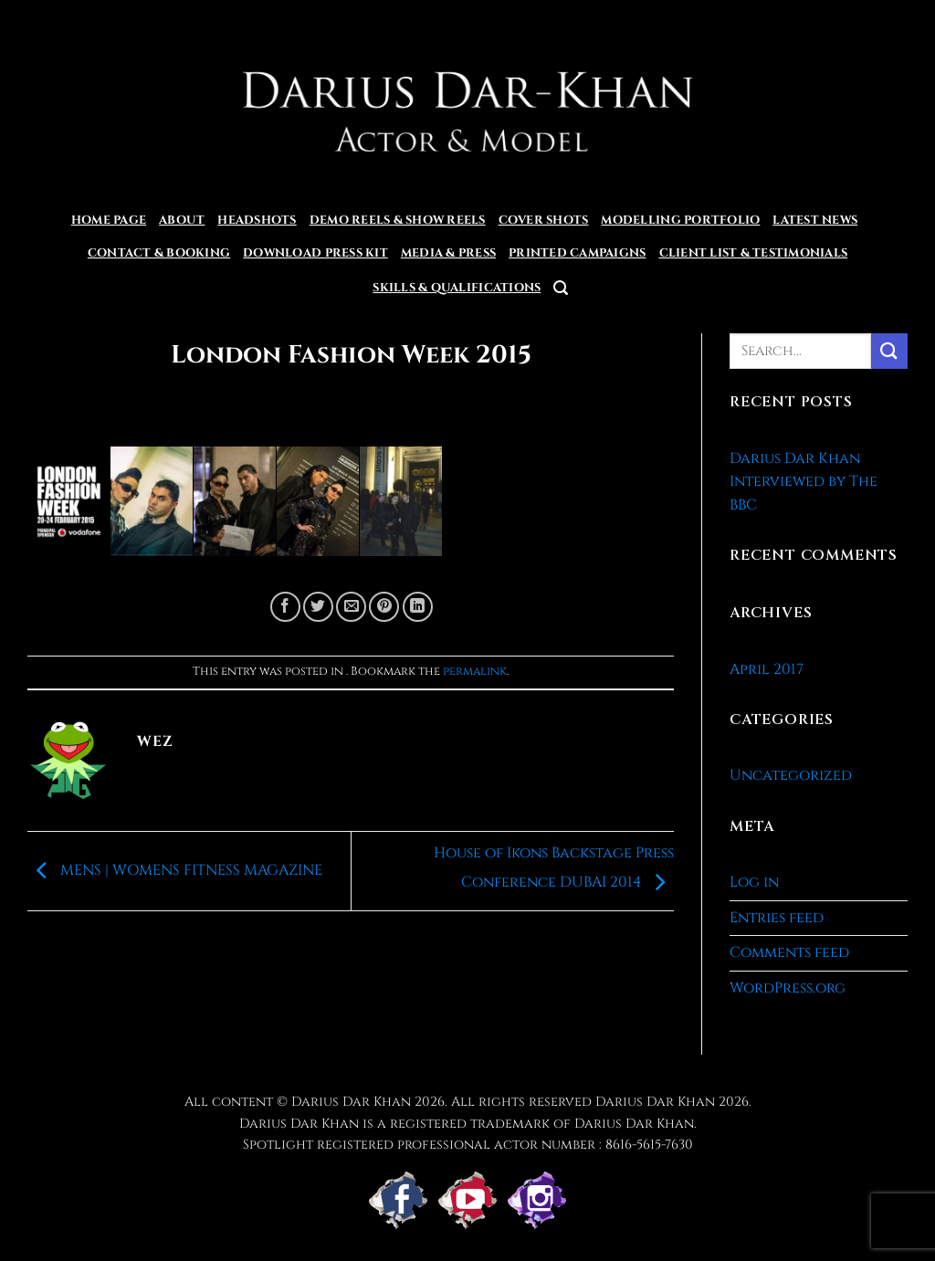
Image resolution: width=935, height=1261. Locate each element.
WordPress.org (788, 988)
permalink (475, 671)
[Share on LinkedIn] (418, 607)
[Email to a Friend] (351, 607)
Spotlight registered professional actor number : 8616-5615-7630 (468, 1144)
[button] (560, 288)
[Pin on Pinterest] (384, 607)
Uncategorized (791, 775)
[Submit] (889, 351)
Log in (754, 882)
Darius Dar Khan (655, 1101)
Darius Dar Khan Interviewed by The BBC (803, 481)
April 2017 (767, 669)
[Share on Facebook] (285, 607)
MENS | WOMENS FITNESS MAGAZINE (174, 870)
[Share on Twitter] (318, 607)
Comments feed (789, 952)
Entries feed (777, 918)
